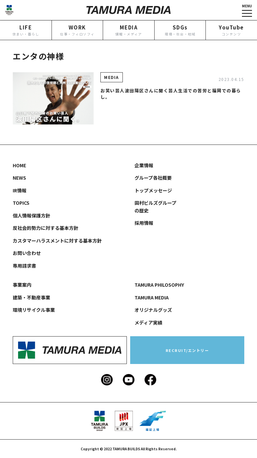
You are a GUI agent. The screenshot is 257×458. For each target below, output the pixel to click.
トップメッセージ (153, 190)
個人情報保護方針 (31, 215)
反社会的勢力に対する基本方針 (45, 227)
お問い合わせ (27, 253)
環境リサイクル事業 (34, 309)
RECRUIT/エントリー (187, 350)
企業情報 (144, 165)
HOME (19, 165)
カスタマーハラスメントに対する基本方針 (57, 240)
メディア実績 (148, 322)
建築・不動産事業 (31, 297)
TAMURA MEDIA (152, 297)
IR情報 (19, 190)
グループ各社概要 (153, 177)
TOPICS (21, 202)
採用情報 (144, 222)
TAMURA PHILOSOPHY (159, 284)
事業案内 (22, 284)
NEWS (19, 177)
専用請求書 (24, 265)
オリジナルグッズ (153, 309)
